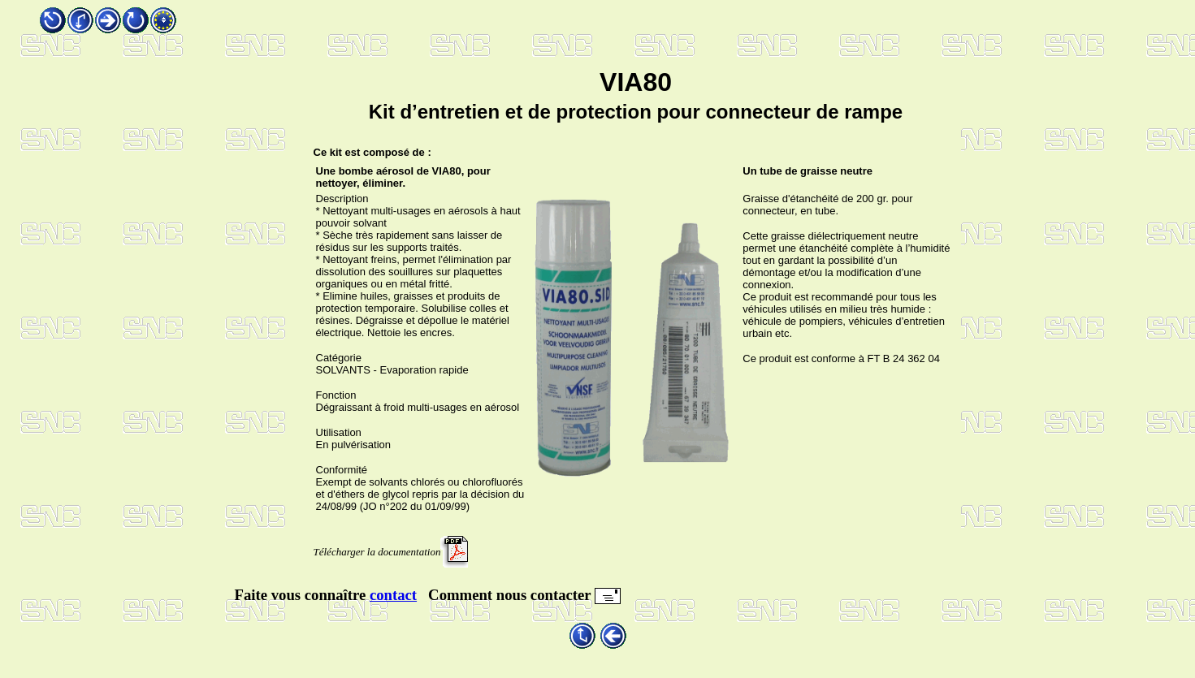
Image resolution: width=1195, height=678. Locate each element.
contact (393, 594)
